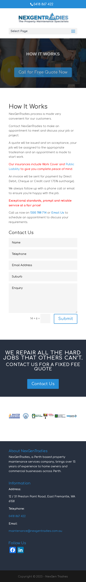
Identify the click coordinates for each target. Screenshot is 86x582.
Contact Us (43, 384)
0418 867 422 (43, 4)
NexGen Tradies (56, 576)
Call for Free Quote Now (43, 74)
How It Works (43, 55)
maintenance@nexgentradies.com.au (35, 530)
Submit (65, 318)
